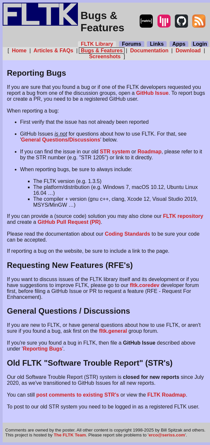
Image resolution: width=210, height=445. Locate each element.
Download (188, 50)
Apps (179, 44)
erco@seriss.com (167, 434)
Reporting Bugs (42, 349)
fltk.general (113, 331)
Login (199, 44)
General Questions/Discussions (60, 140)
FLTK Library (97, 44)
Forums (131, 44)
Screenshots (105, 56)
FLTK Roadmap (166, 395)
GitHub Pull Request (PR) (69, 222)
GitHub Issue (152, 93)
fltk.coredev (144, 285)
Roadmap (150, 151)
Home (19, 50)
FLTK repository (183, 216)
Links (157, 44)
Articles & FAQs (53, 50)
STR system (115, 151)
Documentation (149, 50)
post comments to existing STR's (77, 395)
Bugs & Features (101, 50)
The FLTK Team (70, 434)
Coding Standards (127, 234)
